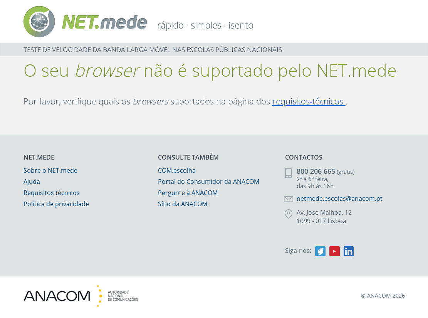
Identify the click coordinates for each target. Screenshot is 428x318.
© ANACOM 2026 (383, 295)
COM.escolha (177, 170)
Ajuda (31, 181)
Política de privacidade (56, 204)
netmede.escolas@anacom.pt (340, 198)
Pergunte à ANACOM (188, 192)
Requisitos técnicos (51, 192)
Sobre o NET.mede (50, 170)
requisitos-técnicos (309, 101)
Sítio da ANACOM (182, 204)
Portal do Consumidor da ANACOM (208, 181)
